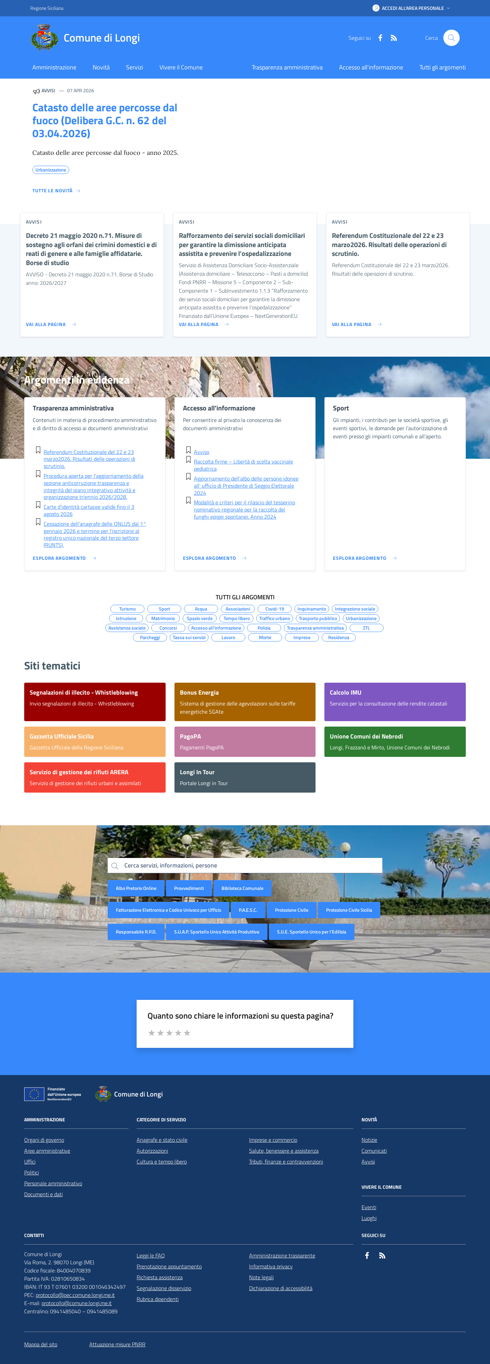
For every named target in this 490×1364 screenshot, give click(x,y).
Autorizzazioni (152, 1151)
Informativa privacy (271, 1266)
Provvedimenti (189, 888)
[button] (412, 8)
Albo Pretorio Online (136, 888)
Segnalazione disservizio (164, 1288)
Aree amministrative (47, 1151)
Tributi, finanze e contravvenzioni (286, 1161)
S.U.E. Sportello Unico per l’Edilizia (311, 931)
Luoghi (369, 1218)
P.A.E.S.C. (248, 909)
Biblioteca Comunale (242, 888)
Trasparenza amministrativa (287, 67)
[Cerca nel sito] (451, 38)
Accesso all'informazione (371, 67)
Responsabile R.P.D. (136, 931)
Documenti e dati (43, 1194)
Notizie (369, 1140)
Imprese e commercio (273, 1140)
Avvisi (368, 1161)
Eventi (369, 1207)
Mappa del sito (40, 1344)
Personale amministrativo (53, 1183)
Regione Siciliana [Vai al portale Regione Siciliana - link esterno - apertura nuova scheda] (46, 8)
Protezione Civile (291, 909)
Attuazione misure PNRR (117, 1344)
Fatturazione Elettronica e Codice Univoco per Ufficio (168, 909)
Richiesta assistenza (160, 1277)
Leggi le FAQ (151, 1255)
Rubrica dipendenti (158, 1299)
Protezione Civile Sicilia (349, 909)
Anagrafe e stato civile (162, 1140)
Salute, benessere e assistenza (284, 1151)
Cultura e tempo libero (162, 1161)
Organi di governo (44, 1140)
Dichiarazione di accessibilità (280, 1288)
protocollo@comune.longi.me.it (77, 1303)
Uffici (29, 1161)
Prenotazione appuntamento (169, 1266)
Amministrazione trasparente (282, 1255)
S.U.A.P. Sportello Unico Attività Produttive (216, 931)
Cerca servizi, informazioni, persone (170, 865)
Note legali (261, 1277)
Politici (31, 1172)
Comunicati (374, 1151)
